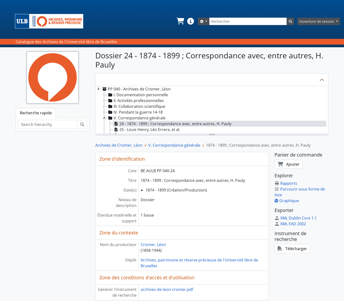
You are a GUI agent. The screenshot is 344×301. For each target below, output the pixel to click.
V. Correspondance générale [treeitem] (136, 118)
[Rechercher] (248, 21)
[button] (180, 21)
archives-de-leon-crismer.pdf (167, 289)
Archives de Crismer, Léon (119, 145)
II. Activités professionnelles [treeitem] (135, 100)
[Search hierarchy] (47, 124)
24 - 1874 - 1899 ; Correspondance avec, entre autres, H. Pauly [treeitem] (172, 124)
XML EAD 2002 (290, 223)
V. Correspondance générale (174, 145)
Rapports (286, 183)
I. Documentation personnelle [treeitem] (137, 95)
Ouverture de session (317, 21)
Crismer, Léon (153, 244)
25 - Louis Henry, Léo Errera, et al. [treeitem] (146, 129)
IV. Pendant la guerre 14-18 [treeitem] (135, 112)
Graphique (287, 200)
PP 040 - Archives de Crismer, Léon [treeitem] (136, 89)
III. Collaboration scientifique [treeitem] (136, 106)
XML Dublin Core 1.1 (296, 218)
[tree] (212, 110)
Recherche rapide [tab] (36, 113)
